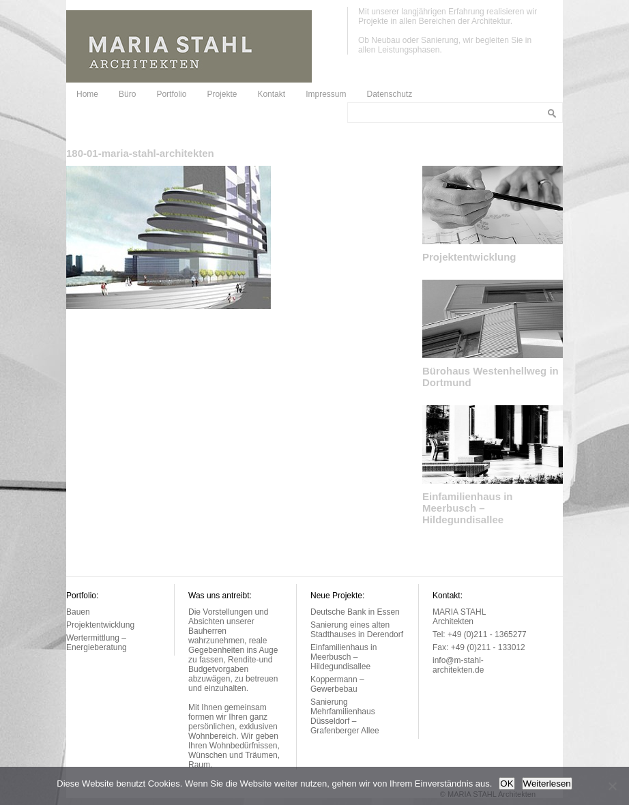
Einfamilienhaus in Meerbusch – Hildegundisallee (467, 508)
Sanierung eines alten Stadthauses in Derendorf (356, 629)
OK (506, 783)
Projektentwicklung (469, 257)
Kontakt (271, 94)
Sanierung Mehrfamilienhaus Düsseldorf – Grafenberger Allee (344, 716)
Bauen (78, 612)
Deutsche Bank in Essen (355, 612)
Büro (127, 94)
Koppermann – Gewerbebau (337, 684)
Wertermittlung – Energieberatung (96, 642)
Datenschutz (389, 94)
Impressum (326, 94)
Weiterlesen (547, 783)
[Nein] (612, 786)
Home (87, 94)
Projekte (222, 94)
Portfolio (171, 94)
